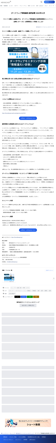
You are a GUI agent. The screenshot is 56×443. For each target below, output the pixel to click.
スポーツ (16, 5)
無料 (42, 290)
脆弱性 (46, 290)
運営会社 (5, 436)
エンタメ (11, 5)
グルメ (46, 5)
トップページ (4, 433)
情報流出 (29, 290)
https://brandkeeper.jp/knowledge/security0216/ (14, 113)
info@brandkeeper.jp (12, 261)
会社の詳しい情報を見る (28, 305)
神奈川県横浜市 (12, 293)
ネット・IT (51, 5)
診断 (50, 290)
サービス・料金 (13, 436)
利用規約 (44, 436)
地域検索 (6, 5)
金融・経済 (19, 287)
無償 (38, 290)
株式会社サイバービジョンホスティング (45, 27)
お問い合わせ (32, 439)
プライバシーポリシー (8, 439)
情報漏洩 (34, 290)
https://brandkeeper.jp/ (16, 237)
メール (24, 290)
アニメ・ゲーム (23, 5)
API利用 (25, 439)
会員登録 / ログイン (49, 2)
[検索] (41, 2)
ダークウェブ (18, 290)
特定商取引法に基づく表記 (34, 436)
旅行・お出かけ (39, 5)
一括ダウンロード (49, 270)
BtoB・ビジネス (31, 5)
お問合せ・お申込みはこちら (28, 118)
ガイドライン (18, 439)
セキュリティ (11, 290)
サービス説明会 (22, 436)
